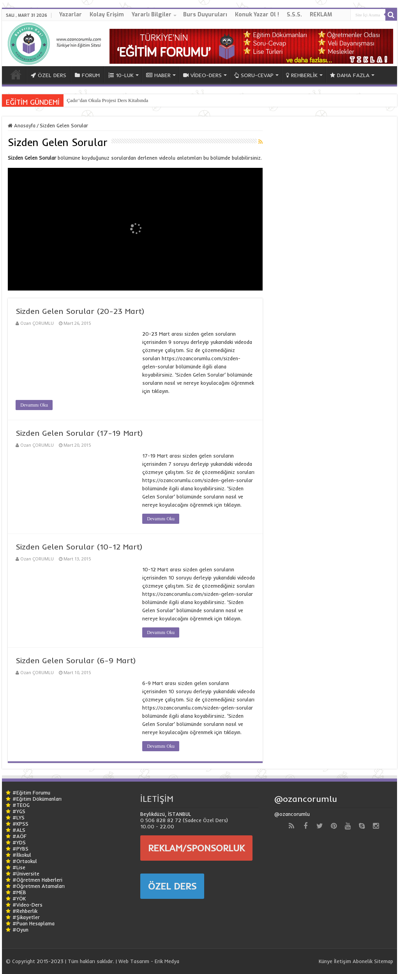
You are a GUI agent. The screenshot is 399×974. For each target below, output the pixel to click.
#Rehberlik (24, 911)
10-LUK (121, 75)
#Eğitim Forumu (31, 792)
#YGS (18, 811)
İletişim (342, 961)
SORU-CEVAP (254, 75)
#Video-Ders (27, 905)
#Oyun (20, 929)
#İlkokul (21, 855)
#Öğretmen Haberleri (37, 880)
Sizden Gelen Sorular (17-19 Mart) (79, 433)
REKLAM (321, 14)
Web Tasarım (133, 961)
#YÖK (19, 898)
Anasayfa (21, 125)
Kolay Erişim (107, 14)
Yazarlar (70, 14)
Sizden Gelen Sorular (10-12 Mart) (79, 546)
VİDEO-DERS (202, 75)
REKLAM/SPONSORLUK (196, 848)
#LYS (18, 817)
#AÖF (19, 836)
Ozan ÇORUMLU (37, 323)
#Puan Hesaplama (33, 923)
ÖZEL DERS (48, 75)
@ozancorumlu (305, 798)
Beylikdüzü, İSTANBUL (165, 814)
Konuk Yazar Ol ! (257, 14)
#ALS (18, 830)
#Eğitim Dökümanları (37, 799)
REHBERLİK (302, 75)
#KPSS (20, 824)
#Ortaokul (24, 861)
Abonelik (363, 961)
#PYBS (20, 848)
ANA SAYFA (16, 74)
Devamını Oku (34, 405)
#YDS (19, 842)
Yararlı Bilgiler (151, 14)
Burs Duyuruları (205, 14)
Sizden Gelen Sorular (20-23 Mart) (80, 311)
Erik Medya (167, 961)
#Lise (18, 867)
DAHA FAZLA (349, 75)
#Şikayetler (26, 917)
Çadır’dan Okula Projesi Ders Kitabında (107, 100)
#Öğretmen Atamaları (38, 886)
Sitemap (383, 961)
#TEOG (21, 805)
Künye (325, 961)
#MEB (19, 892)
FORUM (87, 75)
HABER (158, 75)
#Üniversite (25, 873)
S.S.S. (294, 14)
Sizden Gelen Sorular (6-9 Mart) (76, 660)
